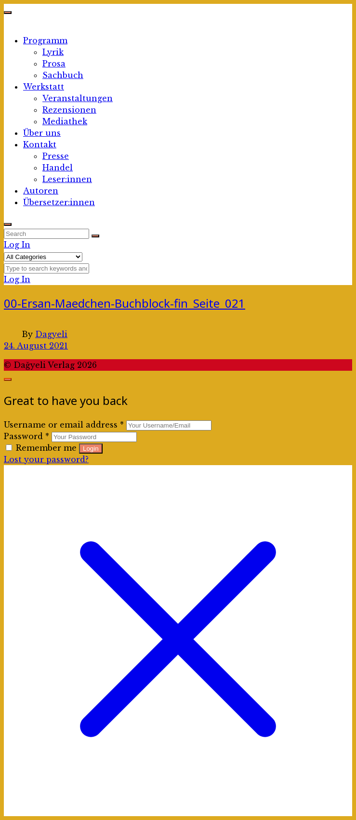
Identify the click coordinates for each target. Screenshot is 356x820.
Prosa (54, 63)
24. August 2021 (36, 346)
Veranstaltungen (77, 98)
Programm (45, 40)
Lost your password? (46, 459)
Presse (55, 156)
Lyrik (53, 52)
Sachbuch (62, 75)
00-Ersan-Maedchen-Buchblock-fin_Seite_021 (124, 303)
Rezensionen (69, 110)
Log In (17, 244)
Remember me (42, 448)
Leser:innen (67, 179)
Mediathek (64, 121)
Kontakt (39, 144)
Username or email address (64, 425)
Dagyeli (51, 334)
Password (26, 436)
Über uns (42, 133)
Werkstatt (43, 86)
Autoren (40, 190)
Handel (57, 167)
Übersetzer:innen (59, 202)
